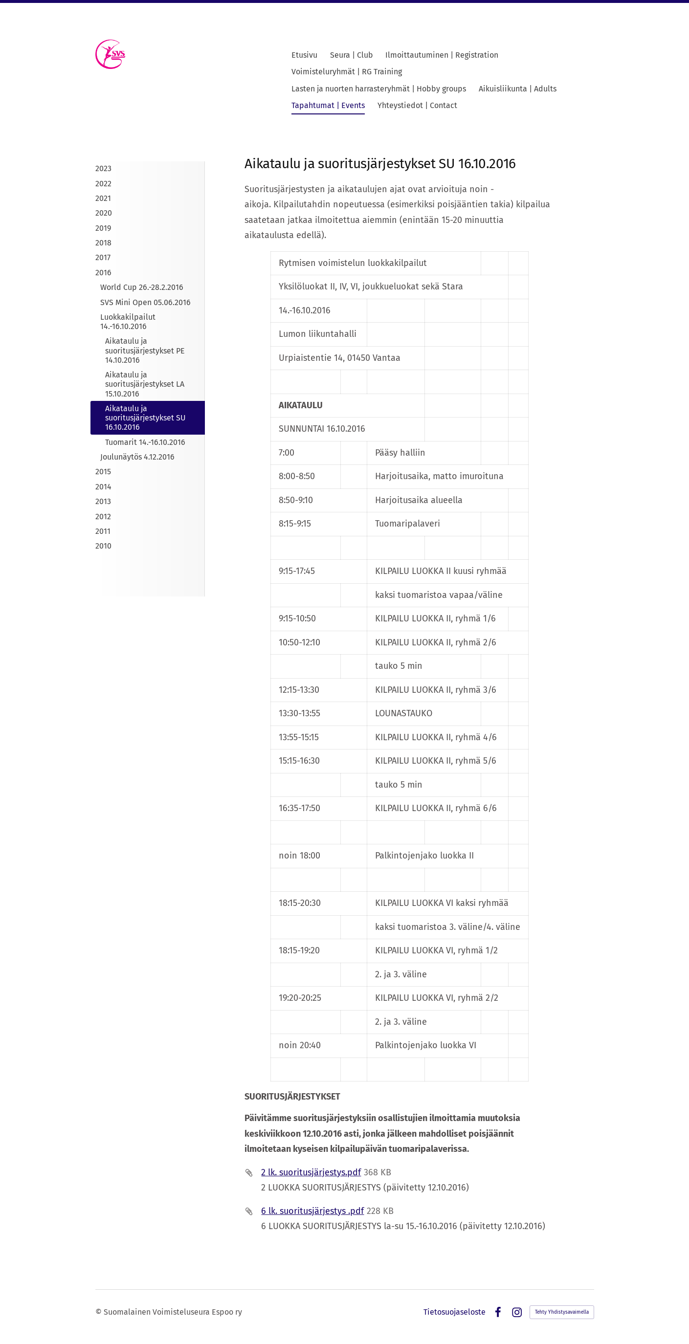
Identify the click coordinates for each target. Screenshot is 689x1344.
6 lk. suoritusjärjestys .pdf (312, 1211)
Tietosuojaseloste (454, 1312)
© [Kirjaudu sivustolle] (99, 1312)
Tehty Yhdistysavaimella (562, 1312)
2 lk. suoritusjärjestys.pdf (311, 1172)
